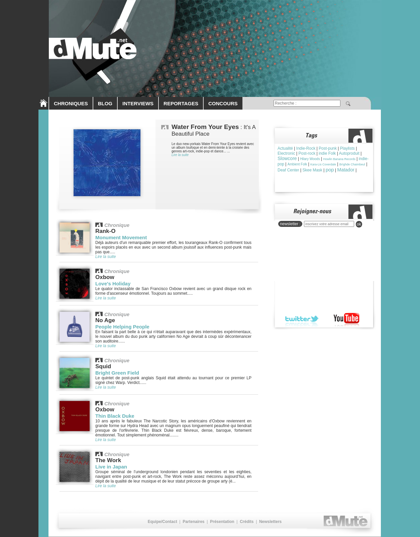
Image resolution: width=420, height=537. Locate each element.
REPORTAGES (181, 103)
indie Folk (327, 153)
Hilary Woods (310, 159)
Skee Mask (312, 170)
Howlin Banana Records (339, 159)
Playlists (347, 148)
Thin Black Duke (114, 416)
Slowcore (287, 158)
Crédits (246, 521)
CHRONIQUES (71, 103)
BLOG (105, 103)
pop (330, 169)
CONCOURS (223, 103)
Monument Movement (121, 237)
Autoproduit (349, 153)
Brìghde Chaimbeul (352, 164)
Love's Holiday (112, 283)
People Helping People (122, 326)
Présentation (222, 521)
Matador (345, 169)
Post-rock (306, 153)
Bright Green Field (117, 373)
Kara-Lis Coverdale (323, 164)
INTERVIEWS (137, 103)
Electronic (286, 153)
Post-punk (328, 148)
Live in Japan (111, 466)
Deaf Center (288, 170)
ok (359, 224)
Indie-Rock (305, 148)
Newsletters (270, 521)
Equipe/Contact (162, 521)
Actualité (285, 148)
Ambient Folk (297, 164)
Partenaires (193, 521)
